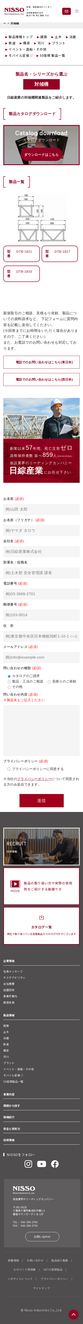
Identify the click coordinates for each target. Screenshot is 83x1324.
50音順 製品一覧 (52, 55)
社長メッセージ (13, 971)
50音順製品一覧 (13, 1081)
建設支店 (8, 1002)
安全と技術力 (11, 1129)
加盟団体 (8, 990)
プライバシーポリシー (34, 779)
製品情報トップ (21, 36)
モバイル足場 (20, 55)
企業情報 (10, 961)
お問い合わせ (42, 1237)
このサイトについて (20, 1279)
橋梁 (26, 43)
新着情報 (13, 1260)
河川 (40, 43)
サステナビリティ (14, 977)
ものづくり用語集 (25, 1269)
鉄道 (12, 43)
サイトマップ (41, 1288)
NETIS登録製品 (53, 1269)
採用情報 (8, 1140)
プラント (59, 43)
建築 (43, 36)
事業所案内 (10, 996)
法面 (72, 36)
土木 (58, 36)
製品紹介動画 (59, 1260)
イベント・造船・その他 (28, 49)
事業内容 (8, 1094)
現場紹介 (8, 1117)
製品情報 (8, 1015)
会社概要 (8, 984)
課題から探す (11, 1106)
